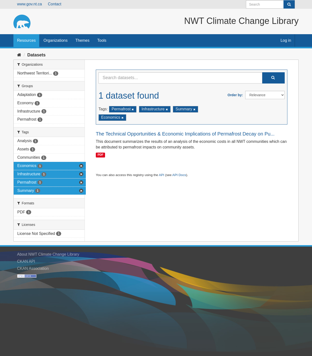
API (161, 175)
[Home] (19, 54)
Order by (235, 95)
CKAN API (26, 261)
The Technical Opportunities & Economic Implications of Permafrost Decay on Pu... (185, 133)
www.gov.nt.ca (29, 4)
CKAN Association (33, 268)
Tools (101, 40)
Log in (286, 40)
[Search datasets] (270, 4)
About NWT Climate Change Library (48, 254)
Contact (54, 4)
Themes (82, 40)
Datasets (36, 54)
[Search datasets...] (180, 78)
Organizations (55, 40)
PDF (100, 155)
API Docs (179, 175)
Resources (26, 40)
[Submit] (289, 4)
